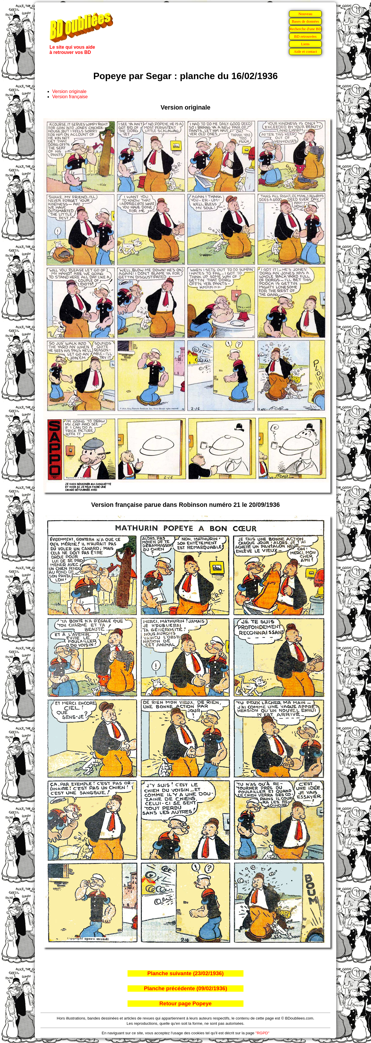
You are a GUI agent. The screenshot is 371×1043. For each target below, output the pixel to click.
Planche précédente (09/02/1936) (185, 988)
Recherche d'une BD (305, 29)
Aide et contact (305, 51)
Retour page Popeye (185, 1003)
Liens (305, 44)
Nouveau (305, 14)
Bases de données (305, 21)
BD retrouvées (305, 36)
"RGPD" (262, 1033)
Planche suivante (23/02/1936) (185, 973)
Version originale (69, 91)
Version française (70, 96)
